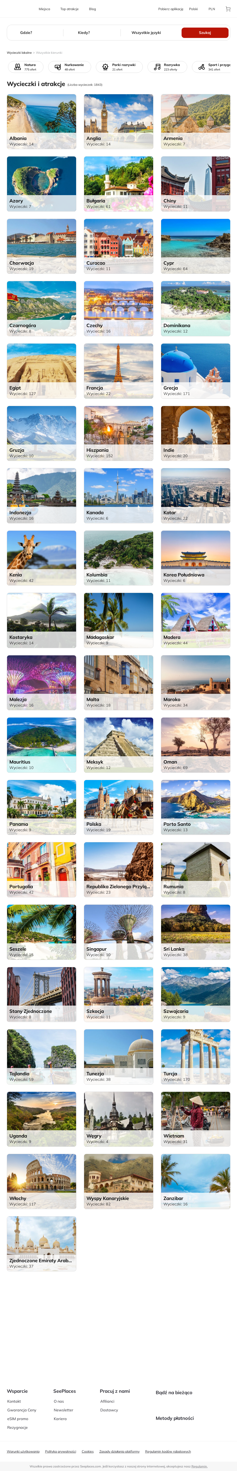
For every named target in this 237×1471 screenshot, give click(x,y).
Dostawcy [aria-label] (109, 1396)
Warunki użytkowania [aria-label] (23, 1451)
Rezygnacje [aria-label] (17, 1414)
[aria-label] (20, 9)
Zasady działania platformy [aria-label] (119, 1451)
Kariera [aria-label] (60, 1405)
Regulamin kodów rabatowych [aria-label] (168, 1451)
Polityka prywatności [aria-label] (60, 1451)
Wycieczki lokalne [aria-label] (19, 52)
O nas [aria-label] (59, 1387)
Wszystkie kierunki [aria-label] (49, 52)
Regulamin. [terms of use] (199, 1466)
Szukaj (205, 32)
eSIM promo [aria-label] (17, 1405)
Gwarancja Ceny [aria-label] (21, 1396)
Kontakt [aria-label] (14, 1387)
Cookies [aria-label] (88, 1451)
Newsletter (63, 1396)
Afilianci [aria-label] (107, 1387)
